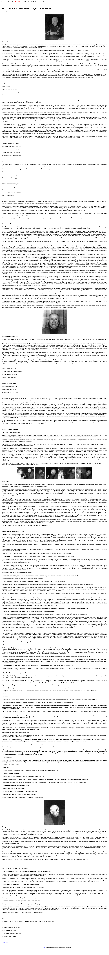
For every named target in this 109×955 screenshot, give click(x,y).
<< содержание (5, 942)
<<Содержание (5, 1)
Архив (10, 1)
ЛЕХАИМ (43, 947)
